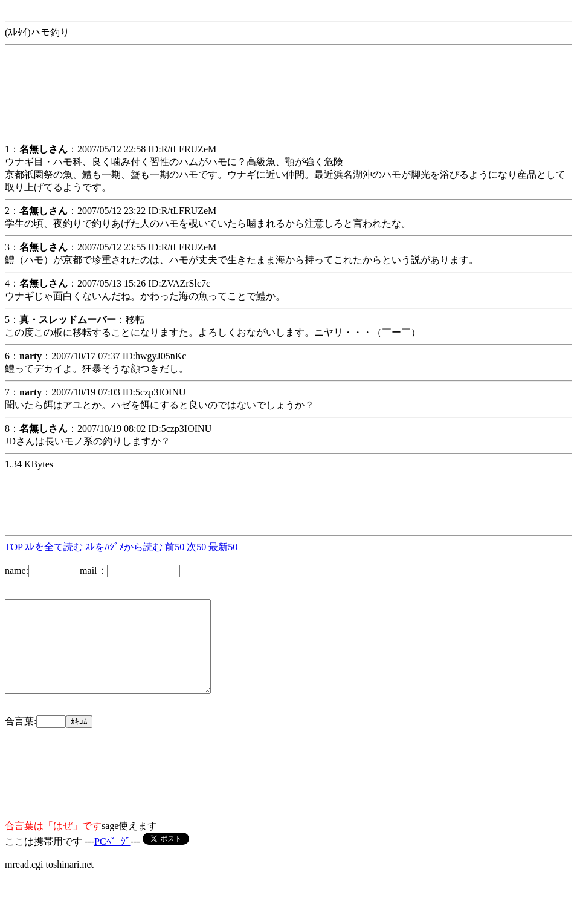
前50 (174, 547)
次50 (196, 547)
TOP (13, 547)
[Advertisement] (101, 102)
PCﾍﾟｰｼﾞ (112, 859)
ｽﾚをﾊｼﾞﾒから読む (124, 547)
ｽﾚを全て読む (54, 547)
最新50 (222, 547)
